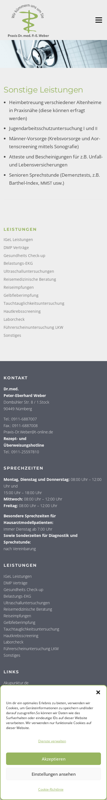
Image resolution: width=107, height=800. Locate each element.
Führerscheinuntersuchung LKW (33, 327)
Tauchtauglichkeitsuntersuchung (34, 303)
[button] (98, 692)
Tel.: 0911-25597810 (21, 451)
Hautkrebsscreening (22, 311)
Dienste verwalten (52, 741)
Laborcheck (14, 319)
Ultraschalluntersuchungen (29, 271)
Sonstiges (12, 335)
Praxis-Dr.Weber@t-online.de (28, 432)
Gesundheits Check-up (24, 255)
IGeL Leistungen (18, 239)
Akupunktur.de (16, 682)
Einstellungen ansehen (54, 774)
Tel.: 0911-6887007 (20, 419)
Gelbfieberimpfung (21, 295)
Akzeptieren (53, 759)
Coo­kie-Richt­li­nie (51, 789)
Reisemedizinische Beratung (30, 279)
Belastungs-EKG (18, 263)
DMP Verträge (16, 247)
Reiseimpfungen (19, 287)
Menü (98, 20)
